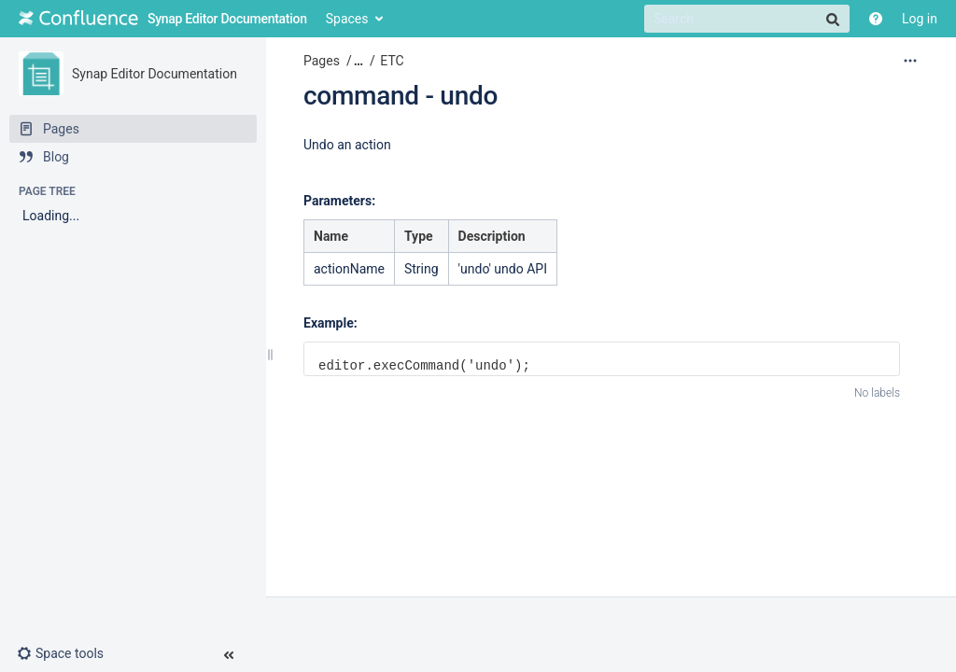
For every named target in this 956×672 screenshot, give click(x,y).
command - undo (400, 95)
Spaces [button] (347, 18)
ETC (391, 60)
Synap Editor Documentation (154, 73)
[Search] (747, 19)
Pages (321, 60)
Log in (919, 18)
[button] (68, 653)
